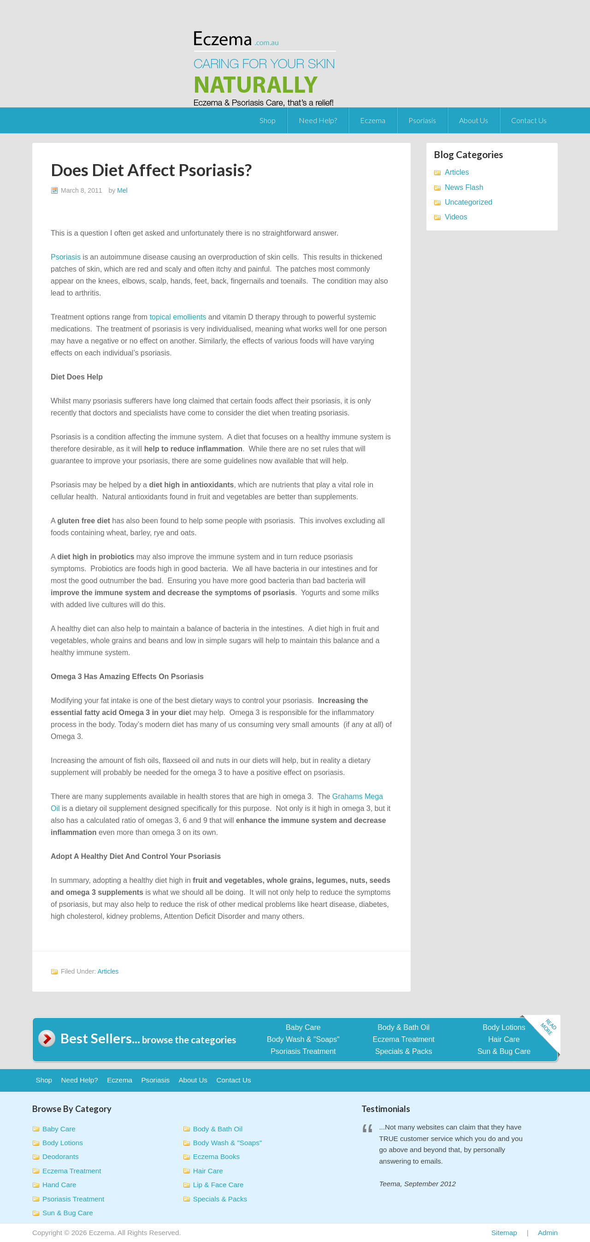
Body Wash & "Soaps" (303, 1039)
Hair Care (503, 1039)
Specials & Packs (403, 1051)
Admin (548, 1232)
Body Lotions (504, 1027)
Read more (539, 1037)
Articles (107, 971)
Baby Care (303, 1027)
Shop (268, 120)
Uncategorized (468, 202)
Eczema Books (216, 1156)
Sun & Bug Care (504, 1051)
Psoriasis (422, 120)
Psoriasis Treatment (303, 1051)
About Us (473, 120)
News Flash (464, 187)
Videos (456, 217)
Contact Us (529, 120)
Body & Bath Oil (404, 1027)
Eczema (372, 120)
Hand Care (59, 1185)
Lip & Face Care (218, 1185)
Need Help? (318, 120)
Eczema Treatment (404, 1039)
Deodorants (60, 1156)
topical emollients (178, 317)
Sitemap (504, 1232)
